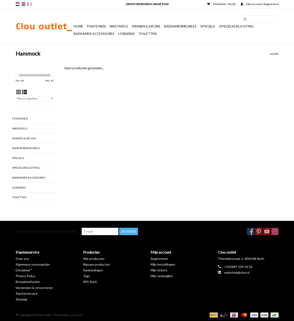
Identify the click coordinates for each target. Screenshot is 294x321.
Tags (86, 276)
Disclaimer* (24, 270)
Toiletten (147, 34)
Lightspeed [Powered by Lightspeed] (75, 315)
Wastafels (119, 26)
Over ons (22, 259)
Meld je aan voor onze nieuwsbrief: (47, 231)
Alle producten (93, 259)
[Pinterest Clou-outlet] (258, 231)
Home (78, 26)
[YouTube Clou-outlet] (266, 231)
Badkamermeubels (180, 26)
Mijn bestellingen (163, 264)
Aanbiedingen (93, 270)
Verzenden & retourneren (34, 288)
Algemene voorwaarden (33, 264)
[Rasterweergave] (18, 92)
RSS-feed (90, 282)
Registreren (159, 259)
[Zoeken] (260, 19)
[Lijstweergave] (24, 92)
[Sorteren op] (35, 98)
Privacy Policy (25, 276)
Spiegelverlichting (236, 26)
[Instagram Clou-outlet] (275, 231)
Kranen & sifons (146, 26)
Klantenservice (27, 293)
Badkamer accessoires (94, 34)
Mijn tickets (159, 270)
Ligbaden (126, 34)
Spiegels (207, 26)
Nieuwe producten (96, 264)
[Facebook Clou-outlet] (250, 231)
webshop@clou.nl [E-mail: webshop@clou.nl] (236, 272)
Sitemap (21, 299)
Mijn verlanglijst (162, 276)
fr (29, 4)
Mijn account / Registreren (260, 4)
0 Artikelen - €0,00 (221, 4)
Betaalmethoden (28, 282)
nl (17, 4)
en (23, 4)
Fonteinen (96, 26)
